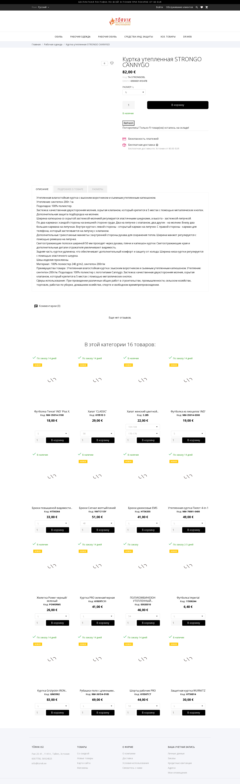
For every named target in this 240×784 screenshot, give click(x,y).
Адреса (172, 767)
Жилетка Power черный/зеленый (52, 599)
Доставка (127, 758)
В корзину (177, 105)
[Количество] (128, 105)
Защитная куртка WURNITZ (188, 690)
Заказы (172, 758)
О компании (128, 753)
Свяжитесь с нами (132, 767)
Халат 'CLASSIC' (97, 411)
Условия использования (135, 763)
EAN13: (126, 80)
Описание (42, 189)
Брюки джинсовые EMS (142, 507)
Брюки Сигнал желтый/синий (97, 507)
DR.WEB (187, 36)
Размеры (97, 189)
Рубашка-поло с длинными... (97, 690)
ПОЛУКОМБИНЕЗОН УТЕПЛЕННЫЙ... (142, 599)
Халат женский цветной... (142, 411)
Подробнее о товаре (70, 189)
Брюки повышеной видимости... (52, 507)
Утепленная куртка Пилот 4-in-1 (188, 507)
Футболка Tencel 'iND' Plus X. (52, 411)
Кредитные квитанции (180, 763)
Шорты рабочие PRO (143, 690)
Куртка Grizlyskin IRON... (52, 690)
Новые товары (85, 758)
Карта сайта (83, 763)
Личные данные (176, 753)
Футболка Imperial (188, 597)
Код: (124, 77)
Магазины (82, 767)
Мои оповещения (177, 772)
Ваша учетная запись (181, 746)
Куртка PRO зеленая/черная (97, 597)
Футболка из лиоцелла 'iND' (188, 411)
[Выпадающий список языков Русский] (44, 7)
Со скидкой (83, 753)
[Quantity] (39, 440)
